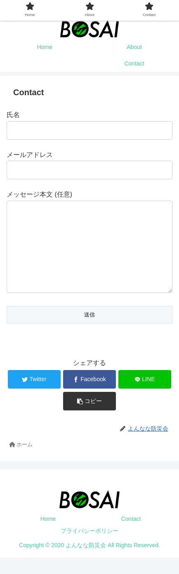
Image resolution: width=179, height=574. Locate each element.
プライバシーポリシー (89, 547)
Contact (131, 535)
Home (48, 535)
